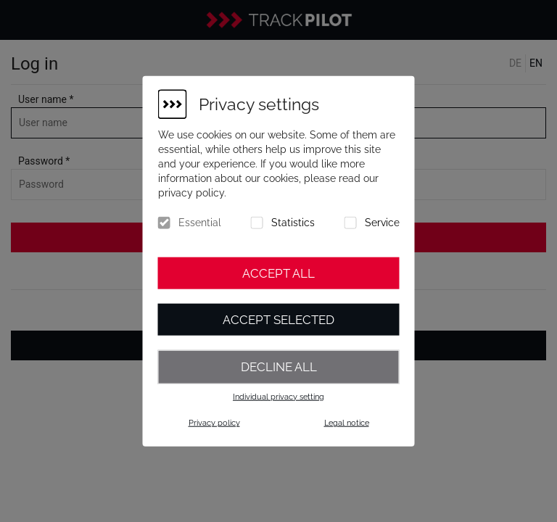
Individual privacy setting (278, 396)
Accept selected (278, 319)
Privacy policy (214, 423)
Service (382, 222)
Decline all (279, 367)
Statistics (293, 222)
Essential (199, 222)
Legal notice (346, 423)
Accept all (278, 273)
